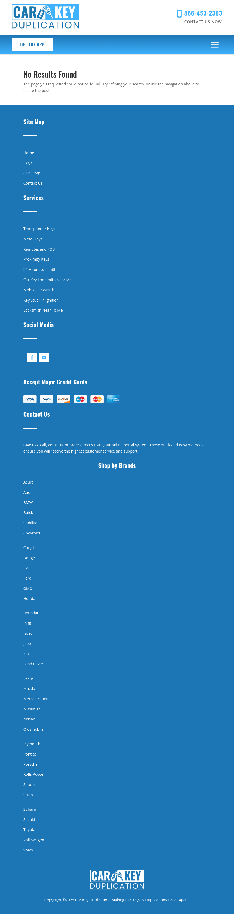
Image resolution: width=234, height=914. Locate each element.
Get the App (32, 44)
